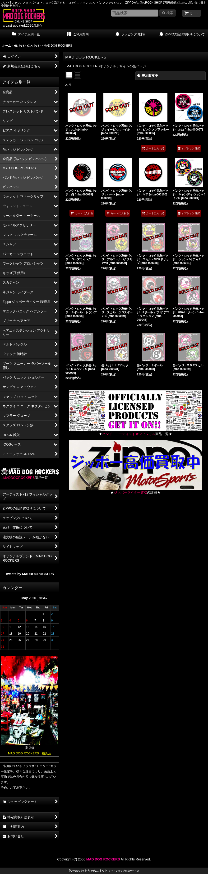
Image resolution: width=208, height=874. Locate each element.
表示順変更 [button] (147, 76)
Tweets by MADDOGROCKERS (29, 574)
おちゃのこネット (96, 870)
